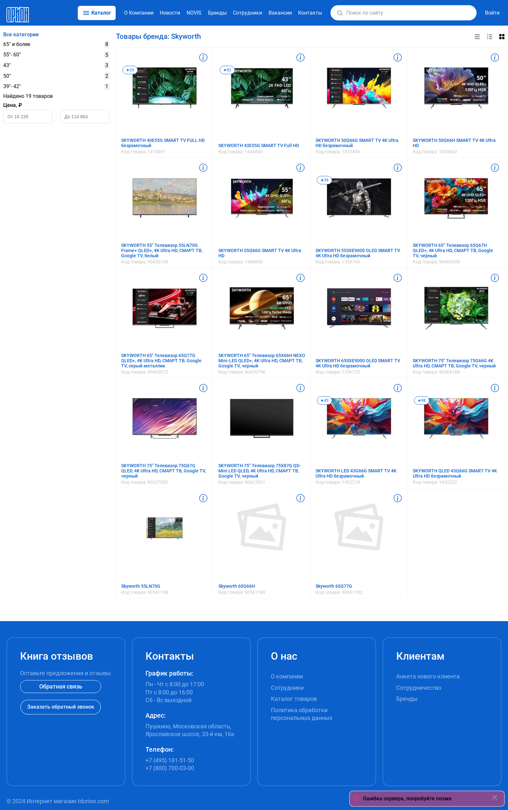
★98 (422, 400)
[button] (339, 13)
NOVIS (194, 13)
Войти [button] (492, 13)
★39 (324, 180)
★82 (227, 70)
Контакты (310, 13)
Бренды (217, 13)
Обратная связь (60, 686)
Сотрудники (247, 13)
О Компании (139, 13)
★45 (324, 400)
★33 (130, 70)
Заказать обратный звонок (60, 707)
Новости (170, 13)
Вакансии (280, 13)
